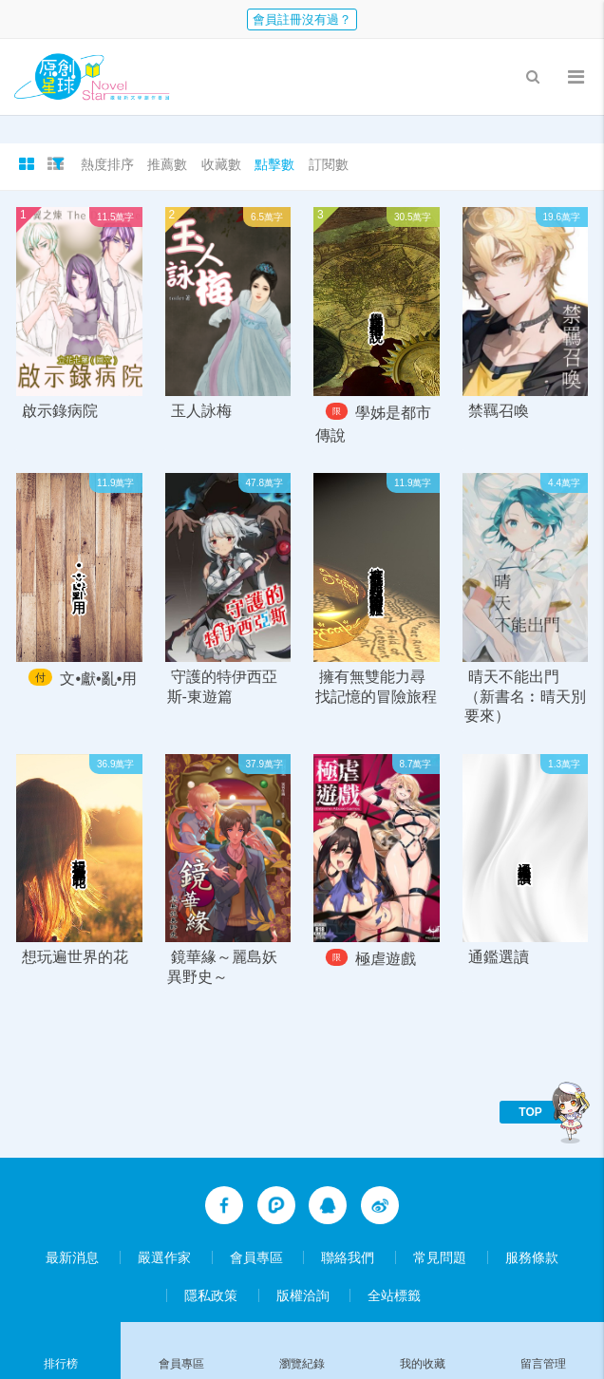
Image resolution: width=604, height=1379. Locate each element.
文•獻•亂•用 (98, 679)
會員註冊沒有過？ (302, 19)
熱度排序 (107, 164)
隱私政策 (210, 1295)
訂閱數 (329, 164)
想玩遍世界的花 (75, 957)
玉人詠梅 (201, 411)
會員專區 (256, 1257)
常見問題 (439, 1257)
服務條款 (531, 1257)
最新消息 (72, 1257)
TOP (530, 1112)
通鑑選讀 (498, 957)
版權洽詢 (303, 1295)
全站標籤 (394, 1295)
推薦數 (167, 164)
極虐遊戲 (385, 960)
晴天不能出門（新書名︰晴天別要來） (525, 697)
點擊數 (274, 164)
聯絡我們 (347, 1257)
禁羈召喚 (498, 411)
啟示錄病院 (60, 411)
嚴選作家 (164, 1257)
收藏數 (221, 164)
